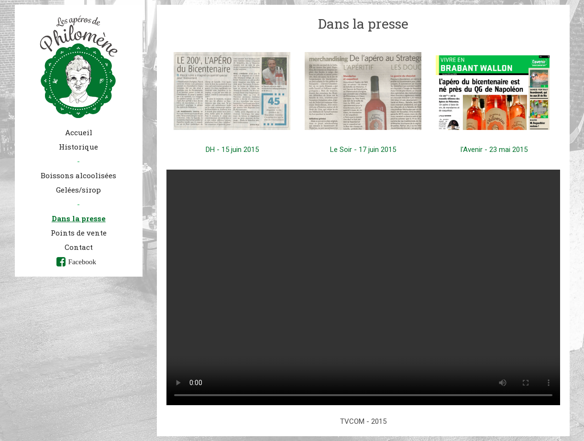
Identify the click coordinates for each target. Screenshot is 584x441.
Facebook (82, 261)
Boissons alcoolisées (78, 175)
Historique (78, 146)
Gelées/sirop (78, 189)
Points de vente (79, 232)
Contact (79, 247)
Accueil (78, 132)
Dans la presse (79, 218)
